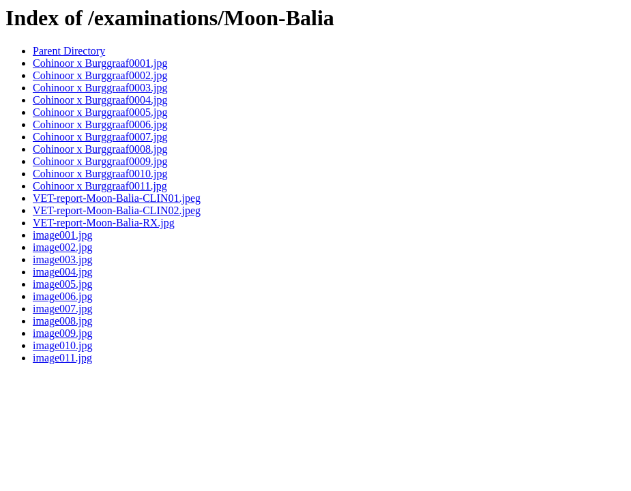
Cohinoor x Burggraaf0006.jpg (100, 124)
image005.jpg (63, 284)
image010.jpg (63, 345)
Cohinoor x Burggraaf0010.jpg (100, 173)
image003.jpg (63, 259)
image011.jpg (62, 357)
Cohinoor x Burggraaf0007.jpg (100, 137)
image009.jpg (63, 333)
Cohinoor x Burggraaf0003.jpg (100, 87)
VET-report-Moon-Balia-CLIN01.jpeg (117, 198)
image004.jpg (63, 272)
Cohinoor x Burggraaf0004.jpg (100, 100)
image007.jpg (63, 308)
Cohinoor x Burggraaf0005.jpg (100, 112)
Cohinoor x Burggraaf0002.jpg (100, 75)
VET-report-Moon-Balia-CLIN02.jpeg (117, 210)
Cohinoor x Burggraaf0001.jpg (100, 63)
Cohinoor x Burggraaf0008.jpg (100, 149)
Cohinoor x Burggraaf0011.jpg (100, 186)
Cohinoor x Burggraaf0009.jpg (100, 161)
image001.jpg (63, 235)
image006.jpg (63, 296)
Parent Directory (69, 51)
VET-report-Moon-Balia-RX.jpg (104, 222)
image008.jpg (63, 321)
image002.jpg (63, 247)
